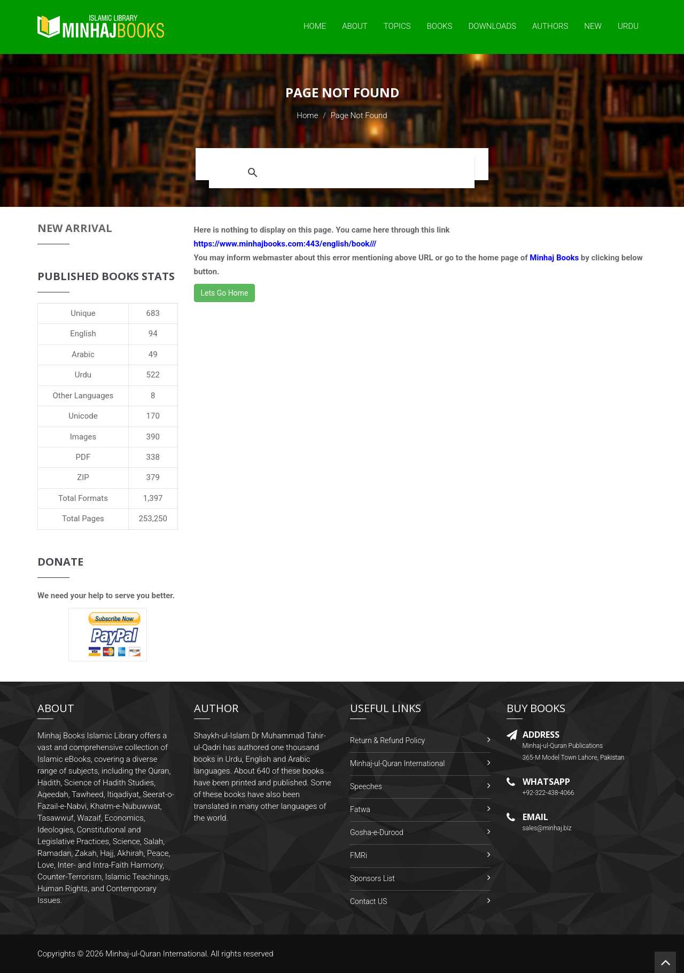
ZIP (83, 477)
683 (153, 313)
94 (153, 333)
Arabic (83, 354)
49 (153, 354)
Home (315, 26)
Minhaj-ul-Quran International (397, 763)
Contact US (368, 901)
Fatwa (360, 809)
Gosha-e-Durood (376, 832)
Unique (83, 313)
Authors (550, 26)
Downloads (492, 26)
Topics (397, 26)
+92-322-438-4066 (548, 793)
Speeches (366, 786)
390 (153, 437)
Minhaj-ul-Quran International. (157, 954)
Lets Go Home (224, 293)
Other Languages (83, 395)
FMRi (358, 855)
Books (440, 26)
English (83, 333)
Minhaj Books (554, 257)
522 (153, 375)
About (355, 26)
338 (153, 457)
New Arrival (74, 228)
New (593, 26)
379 (153, 477)
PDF (83, 457)
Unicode (82, 416)
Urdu (628, 26)
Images (83, 437)
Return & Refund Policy (387, 740)
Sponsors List (372, 878)
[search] (368, 172)
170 (153, 416)
